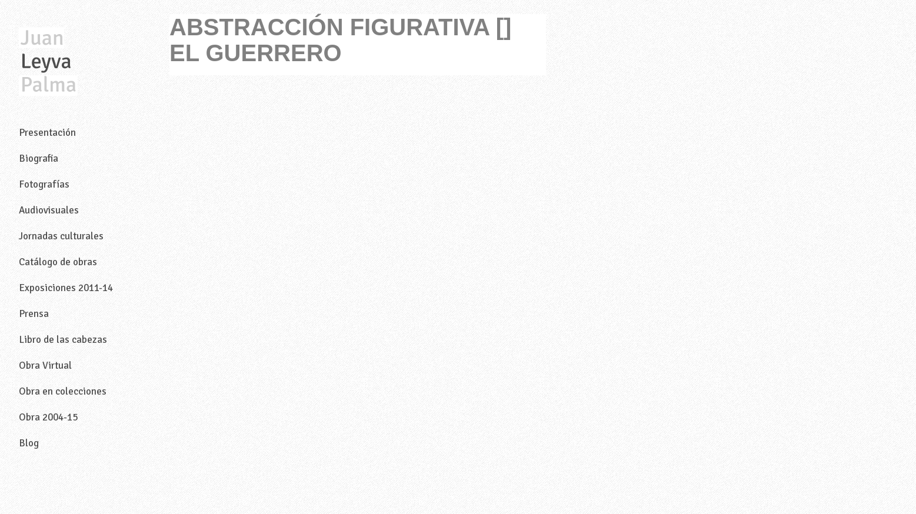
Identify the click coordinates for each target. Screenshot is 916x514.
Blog (29, 443)
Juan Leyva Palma (48, 62)
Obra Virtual (45, 365)
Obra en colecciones (62, 391)
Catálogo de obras (58, 262)
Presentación (47, 132)
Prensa (34, 314)
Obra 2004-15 (48, 417)
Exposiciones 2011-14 (66, 288)
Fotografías (44, 184)
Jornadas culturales (61, 236)
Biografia (38, 158)
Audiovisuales (49, 210)
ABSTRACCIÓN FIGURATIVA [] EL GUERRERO (340, 40)
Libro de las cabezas (63, 339)
